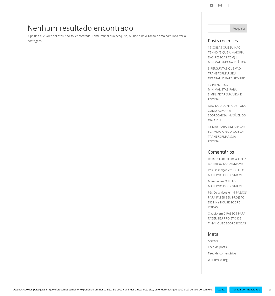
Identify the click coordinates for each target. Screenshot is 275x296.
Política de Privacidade (246, 289)
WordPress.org (218, 260)
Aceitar (221, 289)
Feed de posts (217, 247)
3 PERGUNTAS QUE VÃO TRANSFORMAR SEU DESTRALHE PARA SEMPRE (226, 73)
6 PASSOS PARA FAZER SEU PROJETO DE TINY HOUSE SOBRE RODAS (227, 218)
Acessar (213, 241)
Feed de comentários (222, 253)
